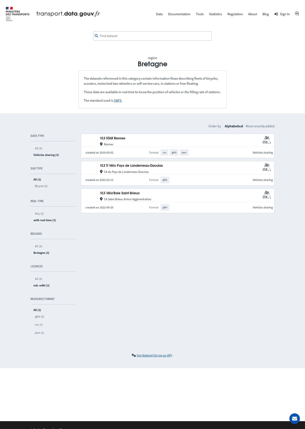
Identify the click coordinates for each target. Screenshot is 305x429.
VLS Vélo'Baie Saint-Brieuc (120, 193)
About (252, 14)
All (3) (38, 148)
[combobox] (152, 36)
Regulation (235, 14)
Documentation (179, 14)
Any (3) (39, 213)
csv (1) (39, 324)
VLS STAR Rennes (112, 138)
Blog (265, 14)
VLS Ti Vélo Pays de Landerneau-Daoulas (131, 165)
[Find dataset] (152, 36)
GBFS (118, 100)
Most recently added (260, 126)
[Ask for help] (294, 418)
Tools (200, 14)
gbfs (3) (39, 316)
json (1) (39, 333)
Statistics (215, 14)
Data (159, 14)
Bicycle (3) (41, 186)
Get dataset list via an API (154, 355)
